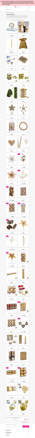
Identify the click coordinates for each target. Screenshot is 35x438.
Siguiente (26, 419)
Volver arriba (25, 422)
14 (17, 419)
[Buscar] (17, 10)
